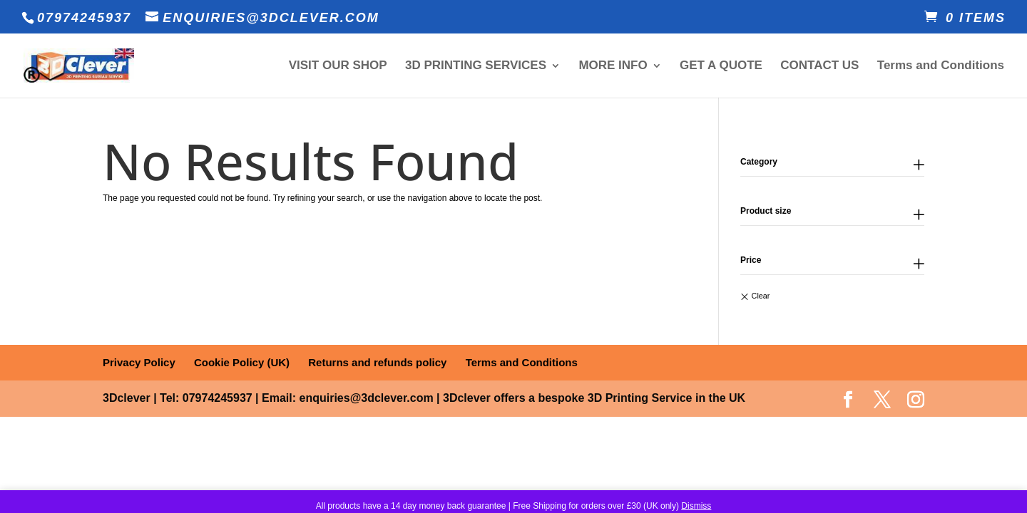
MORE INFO (612, 66)
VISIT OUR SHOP (338, 66)
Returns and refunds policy (377, 362)
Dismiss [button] (696, 506)
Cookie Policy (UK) (242, 362)
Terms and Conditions (940, 66)
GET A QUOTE (721, 66)
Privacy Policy (139, 362)
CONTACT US (819, 66)
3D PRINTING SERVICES (475, 66)
